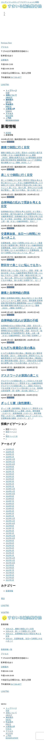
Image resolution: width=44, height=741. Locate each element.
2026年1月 (10, 457)
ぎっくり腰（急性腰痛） (16, 403)
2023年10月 (10, 523)
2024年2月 (10, 513)
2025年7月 (10, 472)
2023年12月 (10, 518)
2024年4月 (10, 509)
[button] (4, 43)
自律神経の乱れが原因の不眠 (19, 320)
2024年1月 (10, 516)
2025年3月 (10, 481)
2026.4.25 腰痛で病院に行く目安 (20, 629)
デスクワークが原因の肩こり (20, 375)
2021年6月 (10, 573)
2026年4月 (10, 449)
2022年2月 (10, 553)
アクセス (4, 47)
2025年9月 (10, 467)
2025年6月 (10, 474)
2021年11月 (10, 560)
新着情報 (10, 142)
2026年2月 (10, 454)
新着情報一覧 (6, 649)
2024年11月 (10, 491)
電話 (3, 599)
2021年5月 (10, 575)
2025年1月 (10, 486)
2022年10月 (10, 538)
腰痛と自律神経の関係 (15, 292)
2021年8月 (10, 568)
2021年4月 (10, 578)
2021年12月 (10, 558)
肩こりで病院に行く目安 (17, 174)
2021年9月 (10, 565)
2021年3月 (10, 580)
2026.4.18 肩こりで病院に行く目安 (21, 631)
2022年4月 (10, 548)
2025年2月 (10, 484)
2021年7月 (10, 570)
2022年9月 (10, 541)
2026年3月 (10, 452)
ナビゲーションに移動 (29, 2)
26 (11, 436)
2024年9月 (10, 496)
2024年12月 (10, 489)
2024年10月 (10, 494)
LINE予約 (5, 85)
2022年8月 (10, 543)
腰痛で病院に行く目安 (15, 147)
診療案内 (4, 60)
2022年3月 (10, 550)
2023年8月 (10, 526)
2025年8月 (10, 469)
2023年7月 (10, 528)
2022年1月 (10, 555)
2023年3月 (10, 533)
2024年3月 (10, 511)
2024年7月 (10, 501)
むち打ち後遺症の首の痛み (18, 347)
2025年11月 (10, 462)
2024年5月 (10, 506)
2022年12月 (10, 536)
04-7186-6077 (16, 77)
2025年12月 (10, 459)
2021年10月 (10, 563)
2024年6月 (10, 504)
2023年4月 (10, 531)
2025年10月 (10, 464)
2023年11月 (10, 521)
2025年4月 (10, 479)
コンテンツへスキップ (10, 2)
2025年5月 (10, 476)
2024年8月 (10, 499)
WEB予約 (5, 612)
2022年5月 (10, 546)
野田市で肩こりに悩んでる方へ (21, 265)
